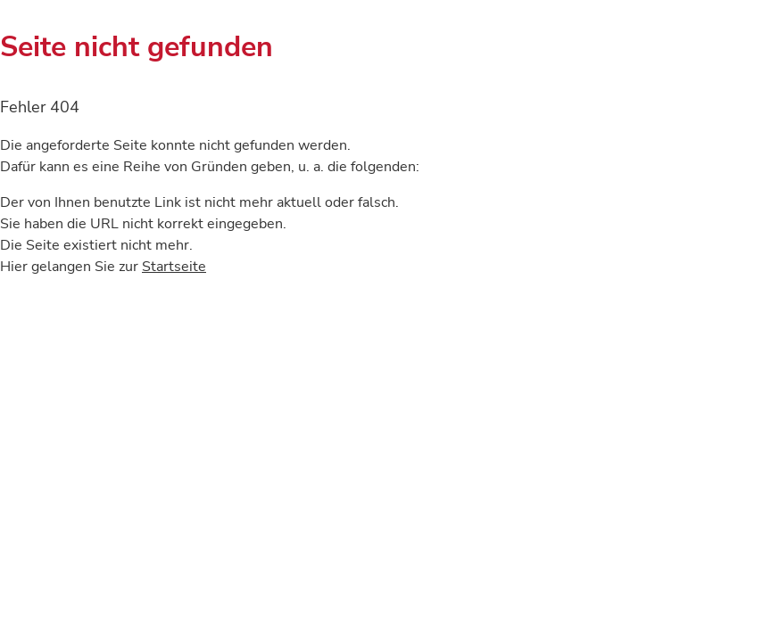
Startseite (174, 266)
